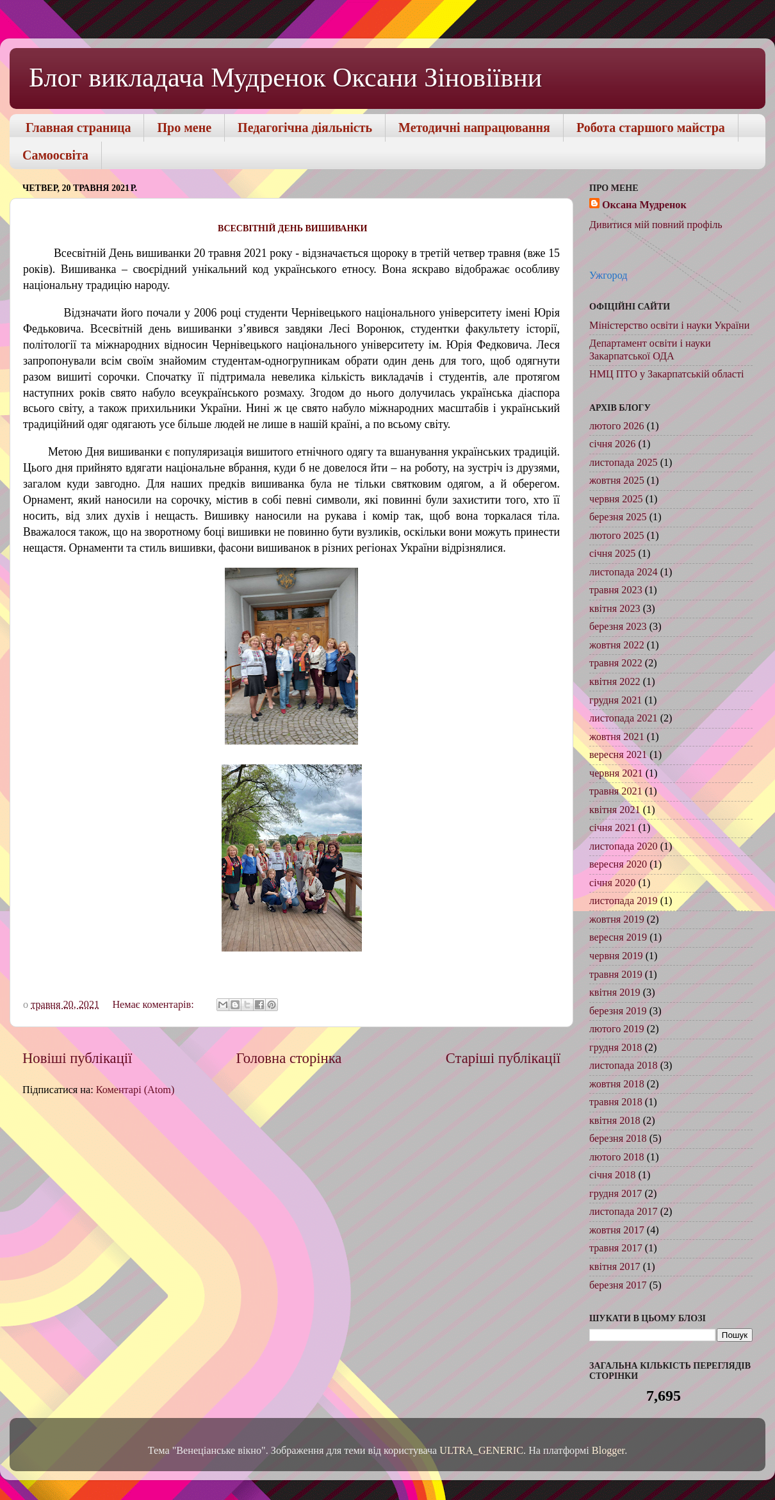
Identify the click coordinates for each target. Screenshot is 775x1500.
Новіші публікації (77, 1058)
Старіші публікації (503, 1058)
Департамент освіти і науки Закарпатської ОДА (650, 349)
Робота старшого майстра (650, 127)
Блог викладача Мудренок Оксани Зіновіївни (285, 77)
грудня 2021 (615, 700)
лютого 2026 (616, 426)
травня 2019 (615, 974)
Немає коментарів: (154, 1004)
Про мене (184, 127)
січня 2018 (612, 1175)
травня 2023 (615, 590)
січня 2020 (612, 883)
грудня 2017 (615, 1193)
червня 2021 (616, 773)
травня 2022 (615, 663)
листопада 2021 (623, 718)
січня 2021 (612, 828)
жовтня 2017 (616, 1230)
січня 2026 (612, 444)
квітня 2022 (614, 682)
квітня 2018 (614, 1120)
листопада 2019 (623, 901)
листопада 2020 (623, 846)
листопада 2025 (623, 462)
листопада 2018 (623, 1065)
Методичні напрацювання (474, 127)
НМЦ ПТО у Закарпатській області (666, 374)
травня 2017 (615, 1248)
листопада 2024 (623, 572)
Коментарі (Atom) (135, 1090)
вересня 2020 (618, 864)
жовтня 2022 (616, 645)
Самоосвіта (55, 155)
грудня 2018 (615, 1047)
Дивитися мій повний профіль (655, 225)
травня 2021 (615, 791)
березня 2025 (618, 517)
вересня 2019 (618, 937)
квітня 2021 (614, 810)
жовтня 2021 (616, 737)
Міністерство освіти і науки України (669, 325)
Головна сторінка (289, 1058)
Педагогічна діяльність (305, 127)
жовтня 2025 (616, 480)
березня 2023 (618, 626)
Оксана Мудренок (644, 205)
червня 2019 (616, 956)
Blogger (608, 1450)
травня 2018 (615, 1102)
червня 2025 (616, 499)
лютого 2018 (616, 1157)
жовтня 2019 (616, 919)
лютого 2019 (616, 1029)
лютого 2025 (616, 535)
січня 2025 (612, 553)
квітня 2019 (614, 992)
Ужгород (608, 275)
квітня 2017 (614, 1267)
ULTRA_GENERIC (481, 1450)
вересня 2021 (618, 755)
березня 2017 (618, 1285)
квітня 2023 (614, 608)
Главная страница (78, 127)
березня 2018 (618, 1138)
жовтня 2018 (616, 1084)
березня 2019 (618, 1011)
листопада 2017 (623, 1211)
